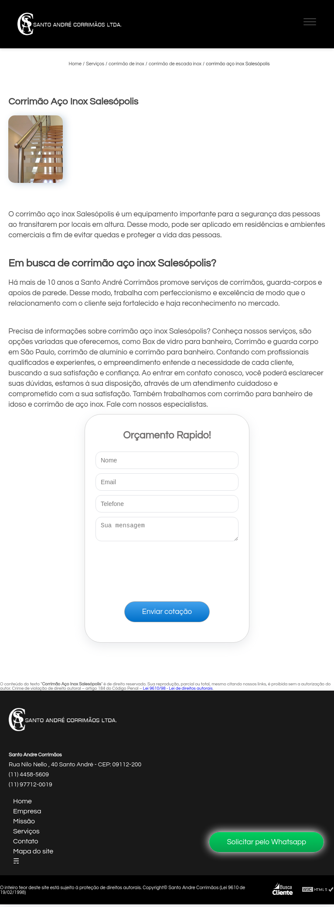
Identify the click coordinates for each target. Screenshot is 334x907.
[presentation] (167, 570)
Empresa (27, 813)
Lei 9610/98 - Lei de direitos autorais (178, 691)
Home (22, 803)
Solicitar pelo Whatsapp (266, 842)
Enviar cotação (167, 614)
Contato (25, 843)
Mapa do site (33, 853)
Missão (24, 823)
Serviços (26, 833)
